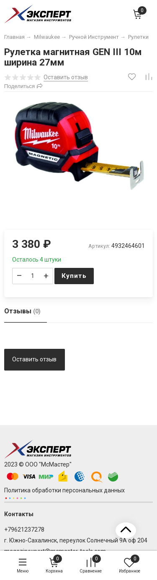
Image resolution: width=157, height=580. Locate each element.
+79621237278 (24, 529)
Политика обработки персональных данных (64, 490)
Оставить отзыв (34, 359)
